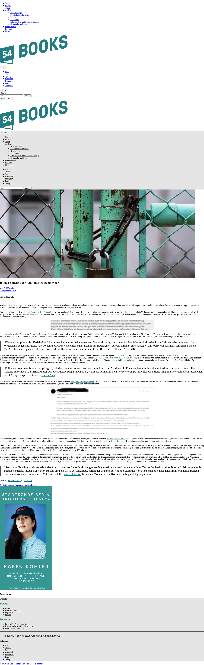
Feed (7, 83)
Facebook (9, 79)
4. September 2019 (8, 290)
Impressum (9, 613)
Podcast (8, 29)
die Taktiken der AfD (115, 439)
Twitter (8, 74)
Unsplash (28, 480)
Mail (7, 72)
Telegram (9, 86)
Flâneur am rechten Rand (18, 485)
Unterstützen (10, 26)
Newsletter (9, 31)
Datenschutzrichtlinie (13, 610)
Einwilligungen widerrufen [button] (15, 628)
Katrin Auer (48, 375)
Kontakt (8, 608)
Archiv (8, 10)
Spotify (8, 76)
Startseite (9, 3)
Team (7, 8)
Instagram (9, 81)
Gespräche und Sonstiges (20, 24)
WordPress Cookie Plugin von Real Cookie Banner (21, 664)
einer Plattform (72, 474)
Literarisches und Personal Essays (24, 22)
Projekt (8, 5)
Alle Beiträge (16, 12)
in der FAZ (42, 312)
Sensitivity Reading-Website (82, 381)
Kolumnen (14, 19)
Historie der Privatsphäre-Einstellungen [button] (19, 626)
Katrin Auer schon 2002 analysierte (118, 358)
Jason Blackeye (14, 480)
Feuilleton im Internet (19, 15)
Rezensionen (15, 17)
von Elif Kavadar (7, 288)
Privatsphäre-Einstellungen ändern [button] (17, 624)
